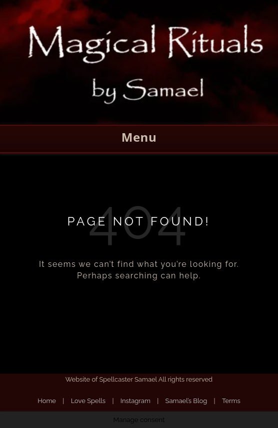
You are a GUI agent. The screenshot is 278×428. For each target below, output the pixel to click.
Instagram (135, 401)
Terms (231, 401)
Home (47, 401)
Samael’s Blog (187, 401)
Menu (139, 137)
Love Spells (88, 401)
